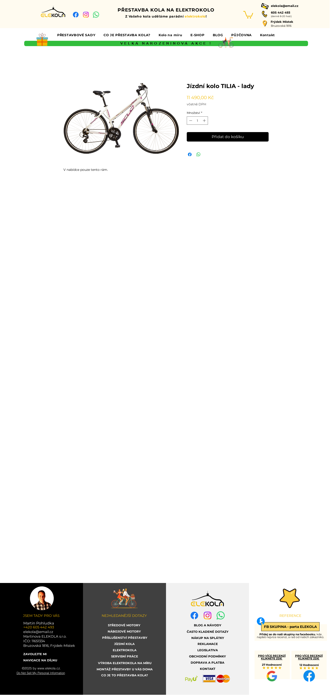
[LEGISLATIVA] (207, 650)
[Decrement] (190, 120)
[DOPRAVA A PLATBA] (207, 663)
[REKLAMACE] (207, 644)
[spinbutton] (197, 120)
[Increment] (205, 120)
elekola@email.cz (284, 6)
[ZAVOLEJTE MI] (41, 654)
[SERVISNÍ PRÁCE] (124, 656)
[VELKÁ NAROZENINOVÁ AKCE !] (166, 43)
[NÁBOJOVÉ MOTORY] (124, 631)
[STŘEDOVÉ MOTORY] (124, 625)
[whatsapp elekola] (96, 14)
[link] (248, 14)
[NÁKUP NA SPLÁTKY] (207, 638)
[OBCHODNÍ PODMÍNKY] (207, 656)
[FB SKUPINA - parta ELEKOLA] (290, 626)
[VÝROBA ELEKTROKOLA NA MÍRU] (124, 663)
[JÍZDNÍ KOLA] (124, 644)
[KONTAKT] (207, 669)
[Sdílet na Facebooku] (190, 154)
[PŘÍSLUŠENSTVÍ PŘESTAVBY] (124, 638)
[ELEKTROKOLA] (124, 650)
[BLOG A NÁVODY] (207, 625)
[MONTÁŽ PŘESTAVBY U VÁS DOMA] (124, 669)
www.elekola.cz (48, 668)
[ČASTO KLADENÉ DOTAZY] (207, 632)
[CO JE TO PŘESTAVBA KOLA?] (124, 675)
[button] (76, 35)
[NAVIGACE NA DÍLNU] (41, 660)
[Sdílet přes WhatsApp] (198, 154)
